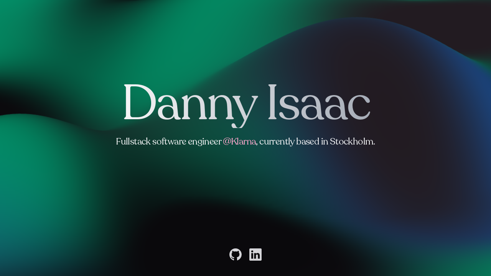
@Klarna (239, 141)
